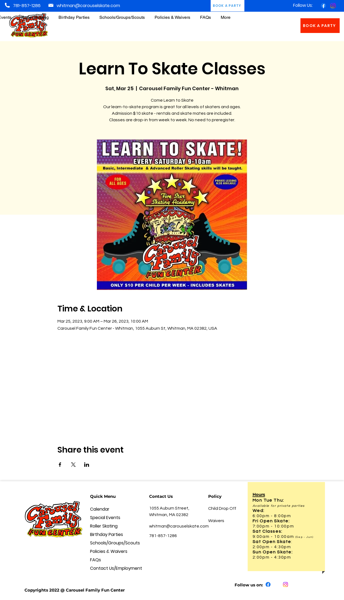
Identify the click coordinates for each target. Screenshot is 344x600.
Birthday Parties (106, 534)
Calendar (99, 509)
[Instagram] (333, 5)
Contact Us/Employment (110, 568)
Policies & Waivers (108, 551)
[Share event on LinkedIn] (86, 464)
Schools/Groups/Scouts (110, 543)
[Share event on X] (73, 464)
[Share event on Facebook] (60, 464)
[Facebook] (323, 5)
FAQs (95, 560)
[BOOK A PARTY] (320, 25)
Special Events (105, 517)
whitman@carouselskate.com (88, 5)
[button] (172, 14)
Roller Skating (104, 526)
